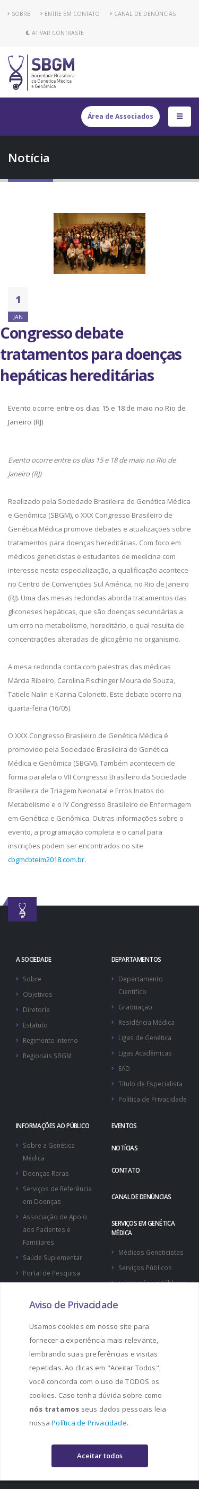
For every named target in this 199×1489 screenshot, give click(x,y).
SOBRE (19, 13)
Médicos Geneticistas (151, 1252)
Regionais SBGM (47, 1055)
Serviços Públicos (145, 1267)
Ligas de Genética (144, 1037)
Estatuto (35, 1025)
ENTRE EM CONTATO (70, 13)
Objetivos (38, 994)
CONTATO (125, 1170)
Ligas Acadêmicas (145, 1053)
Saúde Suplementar (52, 1257)
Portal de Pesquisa (51, 1273)
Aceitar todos (100, 1455)
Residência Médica (146, 1022)
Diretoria (36, 1009)
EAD (124, 1068)
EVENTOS (124, 1125)
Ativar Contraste (54, 33)
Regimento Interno (50, 1040)
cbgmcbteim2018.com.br (46, 859)
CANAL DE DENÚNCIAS (143, 13)
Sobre (32, 978)
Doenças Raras (46, 1173)
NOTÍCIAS (124, 1148)
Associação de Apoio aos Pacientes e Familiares (55, 1229)
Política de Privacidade (89, 1423)
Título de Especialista (150, 1083)
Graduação (135, 1007)
